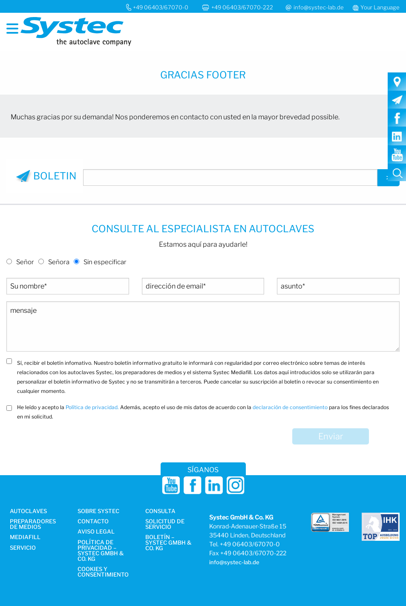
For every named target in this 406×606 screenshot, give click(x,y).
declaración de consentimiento (290, 407)
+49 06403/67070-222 (242, 7)
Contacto (93, 522)
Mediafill (25, 537)
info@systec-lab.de (319, 7)
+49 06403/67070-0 (160, 7)
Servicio (23, 548)
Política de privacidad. (92, 407)
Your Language (380, 7)
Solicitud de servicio (164, 524)
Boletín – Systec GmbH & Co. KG (168, 542)
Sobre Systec (98, 511)
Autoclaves (28, 511)
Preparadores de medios (33, 524)
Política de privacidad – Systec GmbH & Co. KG (101, 551)
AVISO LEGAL (96, 532)
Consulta (160, 511)
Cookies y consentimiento (103, 572)
